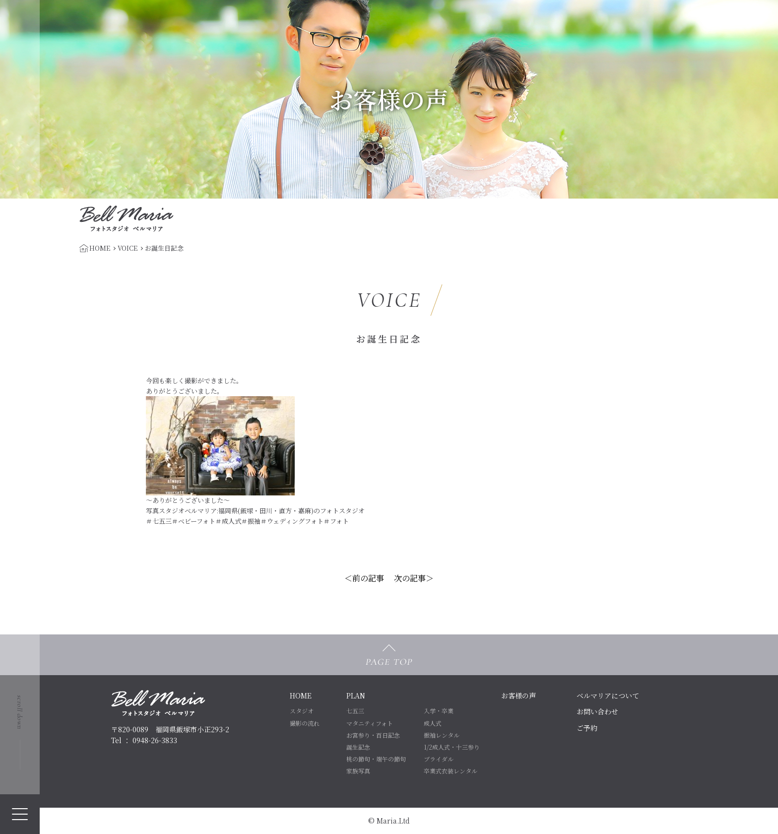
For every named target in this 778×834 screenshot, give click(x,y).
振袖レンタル (441, 735)
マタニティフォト (369, 723)
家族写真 (358, 770)
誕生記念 (358, 747)
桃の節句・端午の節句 (376, 759)
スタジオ (302, 710)
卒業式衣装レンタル (450, 770)
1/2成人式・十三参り (452, 747)
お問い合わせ (597, 711)
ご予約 (587, 728)
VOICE (127, 248)
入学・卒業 (439, 710)
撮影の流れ (305, 723)
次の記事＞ (414, 578)
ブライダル (439, 759)
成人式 (433, 723)
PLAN (355, 695)
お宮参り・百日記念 (373, 735)
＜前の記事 (364, 578)
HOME (301, 695)
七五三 (355, 710)
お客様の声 (518, 695)
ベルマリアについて (608, 695)
